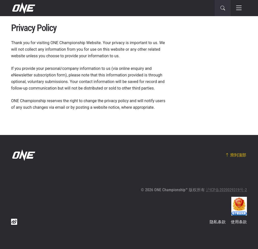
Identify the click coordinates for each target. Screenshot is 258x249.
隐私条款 (218, 221)
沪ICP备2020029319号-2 (226, 189)
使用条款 (239, 221)
